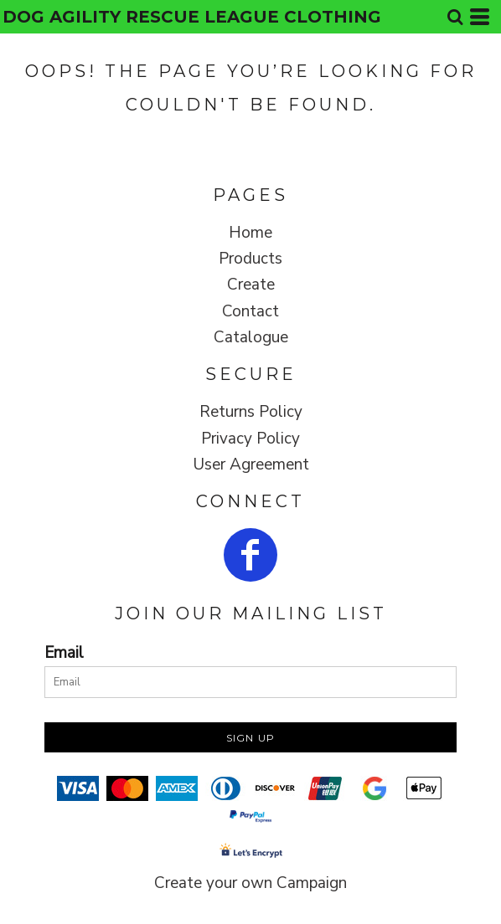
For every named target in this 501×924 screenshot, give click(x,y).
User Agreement (251, 464)
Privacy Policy (250, 438)
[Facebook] (250, 555)
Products (250, 259)
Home (250, 233)
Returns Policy (250, 412)
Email (64, 653)
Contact (250, 311)
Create (251, 284)
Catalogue (251, 337)
